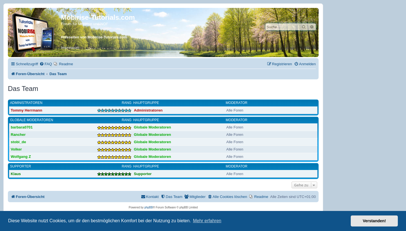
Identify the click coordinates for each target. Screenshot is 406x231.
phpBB (148, 207)
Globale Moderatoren (31, 120)
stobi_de (18, 142)
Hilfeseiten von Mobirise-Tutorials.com (94, 37)
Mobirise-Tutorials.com (98, 17)
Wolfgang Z (21, 156)
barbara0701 (22, 127)
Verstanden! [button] (374, 221)
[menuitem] (45, 64)
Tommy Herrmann (26, 110)
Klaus (16, 174)
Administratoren (26, 103)
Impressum (70, 47)
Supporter (20, 166)
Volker (16, 149)
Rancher (18, 134)
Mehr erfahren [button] (207, 220)
